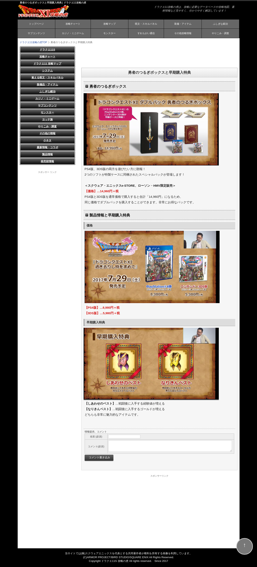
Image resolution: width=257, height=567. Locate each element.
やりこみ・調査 (220, 34)
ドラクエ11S (47, 50)
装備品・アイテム (47, 85)
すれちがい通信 (146, 34)
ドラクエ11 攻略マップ (47, 64)
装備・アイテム (182, 24)
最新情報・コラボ (47, 148)
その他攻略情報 (182, 34)
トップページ (36, 24)
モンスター (109, 34)
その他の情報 (47, 134)
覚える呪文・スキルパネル (47, 78)
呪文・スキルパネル (146, 24)
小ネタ (47, 141)
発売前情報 (47, 162)
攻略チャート (73, 24)
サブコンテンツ (36, 34)
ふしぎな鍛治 (220, 24)
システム (47, 71)
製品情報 (47, 155)
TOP (33, 43)
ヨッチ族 (47, 120)
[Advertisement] (159, 56)
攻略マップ (109, 24)
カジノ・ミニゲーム (73, 34)
